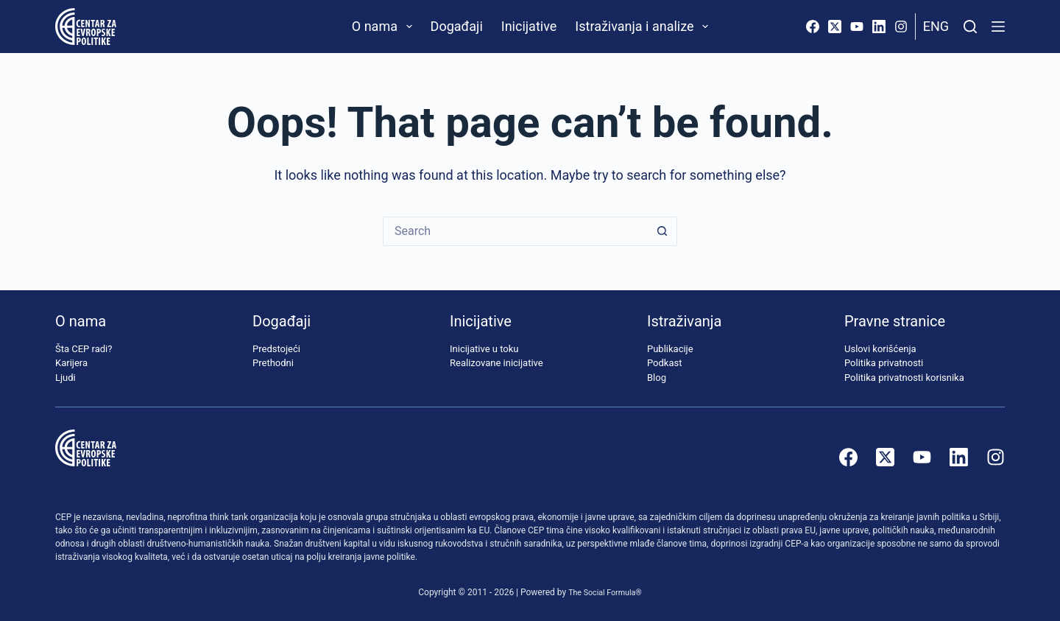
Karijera (71, 362)
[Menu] (998, 26)
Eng (936, 26)
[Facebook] (812, 26)
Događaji (457, 26)
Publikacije (670, 348)
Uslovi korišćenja (880, 348)
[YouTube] (856, 26)
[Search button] (662, 231)
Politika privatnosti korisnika (904, 377)
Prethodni (273, 362)
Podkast (664, 362)
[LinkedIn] (879, 26)
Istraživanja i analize (644, 26)
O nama (385, 26)
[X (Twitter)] (834, 26)
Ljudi (65, 377)
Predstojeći (276, 348)
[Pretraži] (970, 26)
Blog (656, 377)
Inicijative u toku (484, 348)
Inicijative (529, 26)
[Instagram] (901, 26)
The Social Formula (602, 592)
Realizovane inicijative (496, 362)
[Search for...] (515, 231)
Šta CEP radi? (83, 348)
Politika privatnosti (883, 362)
